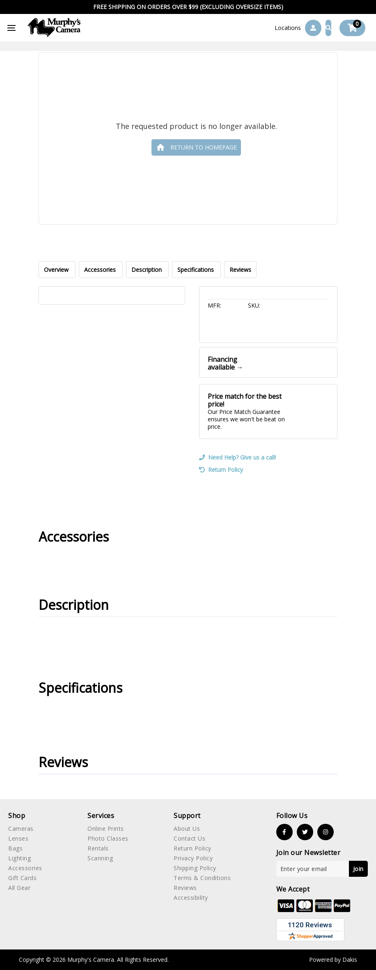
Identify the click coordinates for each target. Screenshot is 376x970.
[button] (288, 28)
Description (147, 270)
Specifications (196, 270)
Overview (57, 270)
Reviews (240, 270)
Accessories (100, 270)
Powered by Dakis (333, 959)
